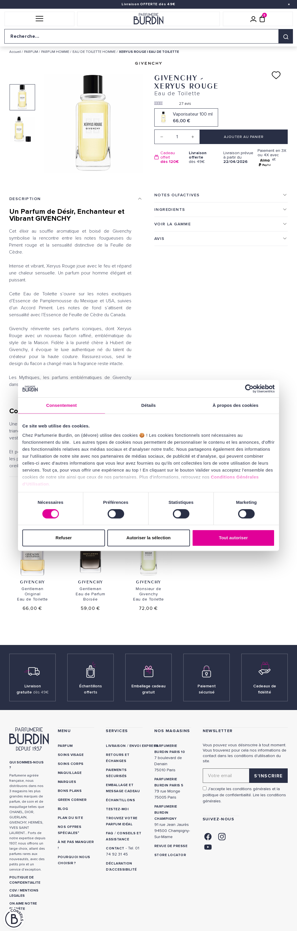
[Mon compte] (253, 19)
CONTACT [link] (115, 848)
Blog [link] (63, 809)
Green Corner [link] (72, 800)
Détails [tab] (148, 405)
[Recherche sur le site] (148, 36)
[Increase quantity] (192, 137)
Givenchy (32, 582)
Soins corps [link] (71, 764)
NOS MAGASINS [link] (172, 730)
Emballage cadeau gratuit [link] (148, 689)
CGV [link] (13, 890)
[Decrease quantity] (161, 137)
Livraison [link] (116, 746)
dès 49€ (204, 157)
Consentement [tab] (61, 405)
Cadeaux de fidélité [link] (264, 689)
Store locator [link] (170, 855)
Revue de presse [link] (170, 846)
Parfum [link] (65, 746)
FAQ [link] (109, 833)
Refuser (64, 537)
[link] (208, 836)
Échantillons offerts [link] (90, 689)
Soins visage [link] (71, 755)
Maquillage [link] (70, 773)
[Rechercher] (285, 36)
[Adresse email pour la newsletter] (245, 775)
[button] (39, 19)
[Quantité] (177, 137)
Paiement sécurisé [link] (207, 689)
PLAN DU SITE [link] (70, 818)
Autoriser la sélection (148, 537)
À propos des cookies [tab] (235, 405)
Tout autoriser (233, 537)
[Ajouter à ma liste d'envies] (276, 75)
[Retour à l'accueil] (148, 19)
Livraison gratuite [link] (33, 689)
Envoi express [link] (143, 746)
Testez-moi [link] (117, 809)
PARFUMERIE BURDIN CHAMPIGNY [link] (165, 812)
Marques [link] (67, 782)
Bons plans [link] (70, 791)
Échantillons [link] (120, 800)
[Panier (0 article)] (262, 19)
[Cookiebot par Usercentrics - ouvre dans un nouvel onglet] (249, 388)
